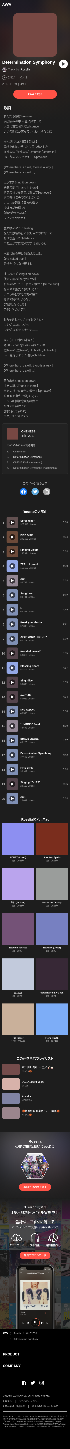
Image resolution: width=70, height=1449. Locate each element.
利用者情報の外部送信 (14, 1406)
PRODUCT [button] (11, 1354)
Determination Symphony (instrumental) (35, 467)
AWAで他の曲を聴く (35, 1187)
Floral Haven (52, 1038)
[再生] (63, 64)
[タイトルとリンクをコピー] (46, 491)
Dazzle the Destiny (51, 902)
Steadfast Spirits (52, 857)
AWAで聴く (34, 94)
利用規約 (7, 1401)
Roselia (25, 69)
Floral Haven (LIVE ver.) (52, 992)
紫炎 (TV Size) (18, 902)
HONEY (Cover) (18, 857)
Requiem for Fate (18, 947)
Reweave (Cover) (52, 947)
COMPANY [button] (12, 1366)
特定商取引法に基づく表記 (45, 1406)
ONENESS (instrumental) (27, 462)
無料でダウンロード (35, 1255)
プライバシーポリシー (29, 1401)
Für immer (18, 1038)
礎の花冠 (18, 992)
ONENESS (28, 431)
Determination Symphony (25, 1339)
